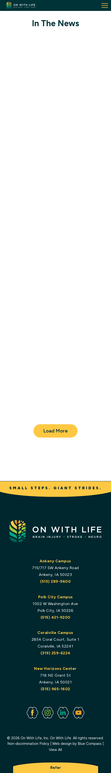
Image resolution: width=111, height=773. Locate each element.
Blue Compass (90, 743)
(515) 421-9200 (55, 617)
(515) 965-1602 (55, 689)
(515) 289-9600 (55, 581)
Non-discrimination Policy (29, 743)
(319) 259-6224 (55, 653)
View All (55, 750)
